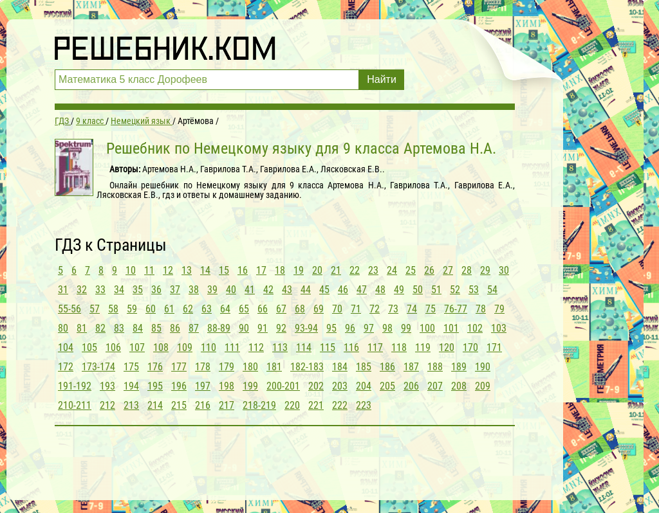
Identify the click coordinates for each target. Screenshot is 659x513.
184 (340, 367)
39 (212, 290)
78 (481, 309)
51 (436, 290)
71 (356, 309)
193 (107, 386)
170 (470, 347)
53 (474, 290)
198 (226, 386)
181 (274, 367)
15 (224, 270)
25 (410, 270)
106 (113, 347)
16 (242, 270)
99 (406, 328)
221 (316, 405)
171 (494, 347)
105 (89, 347)
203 (340, 386)
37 (175, 290)
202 (316, 386)
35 (138, 290)
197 (202, 386)
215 (179, 405)
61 (169, 309)
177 (179, 367)
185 (363, 367)
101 (451, 328)
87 (194, 328)
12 (168, 270)
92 (281, 328)
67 (281, 309)
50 (418, 290)
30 (504, 270)
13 (186, 270)
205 (387, 386)
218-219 (259, 405)
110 (208, 347)
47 (362, 290)
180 (250, 367)
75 (430, 309)
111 (232, 347)
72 (374, 309)
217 (226, 405)
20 (317, 270)
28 (466, 270)
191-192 (74, 386)
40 (231, 290)
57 (94, 309)
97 (369, 328)
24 (392, 270)
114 (303, 347)
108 (161, 347)
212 (107, 405)
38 (194, 290)
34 (119, 290)
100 (427, 328)
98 (387, 328)
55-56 (69, 309)
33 (100, 290)
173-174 (98, 367)
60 (150, 309)
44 (306, 290)
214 (155, 405)
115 (327, 347)
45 (324, 290)
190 (482, 367)
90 (244, 328)
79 (499, 309)
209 (482, 386)
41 (250, 290)
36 (156, 290)
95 (331, 328)
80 (63, 328)
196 (179, 386)
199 (250, 386)
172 (65, 367)
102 (475, 328)
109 (184, 347)
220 (292, 405)
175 (131, 367)
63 (206, 309)
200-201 (283, 386)
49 (399, 290)
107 (137, 347)
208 (459, 386)
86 (175, 328)
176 (155, 367)
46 (343, 290)
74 (412, 309)
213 (131, 405)
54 (492, 290)
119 (423, 347)
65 (244, 309)
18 (280, 270)
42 (268, 290)
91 (262, 328)
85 (156, 328)
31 (63, 290)
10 (130, 270)
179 (226, 367)
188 (435, 367)
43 (287, 290)
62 (188, 309)
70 (337, 309)
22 (354, 270)
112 (256, 347)
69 (318, 309)
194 (131, 386)
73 (393, 309)
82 (100, 328)
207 (435, 386)
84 (138, 328)
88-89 (218, 328)
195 (155, 386)
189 (459, 367)
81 (82, 328)
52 (455, 290)
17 (261, 270)
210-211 (74, 405)
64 (225, 309)
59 (132, 309)
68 (300, 309)
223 (363, 405)
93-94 (306, 328)
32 (82, 290)
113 (280, 347)
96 (350, 328)
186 (387, 367)
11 (149, 270)
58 (113, 309)
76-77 (455, 309)
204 (363, 386)
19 (298, 270)
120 (446, 347)
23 (373, 270)
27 (448, 270)
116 (351, 347)
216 (202, 405)
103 (498, 328)
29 (485, 270)
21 (336, 270)
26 (429, 270)
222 (340, 405)
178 (202, 367)
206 (411, 386)
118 (399, 347)
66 (262, 309)
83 (119, 328)
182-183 (307, 367)
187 (411, 367)
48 (380, 290)
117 (375, 347)
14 (205, 270)
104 (65, 347)
